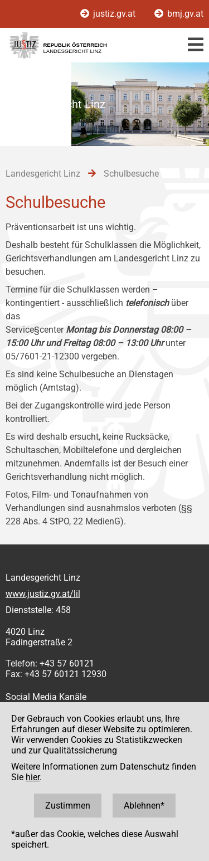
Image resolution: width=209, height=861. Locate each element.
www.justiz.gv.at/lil (43, 593)
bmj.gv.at (178, 13)
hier (33, 777)
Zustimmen (67, 805)
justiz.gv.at (109, 13)
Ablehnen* (144, 805)
